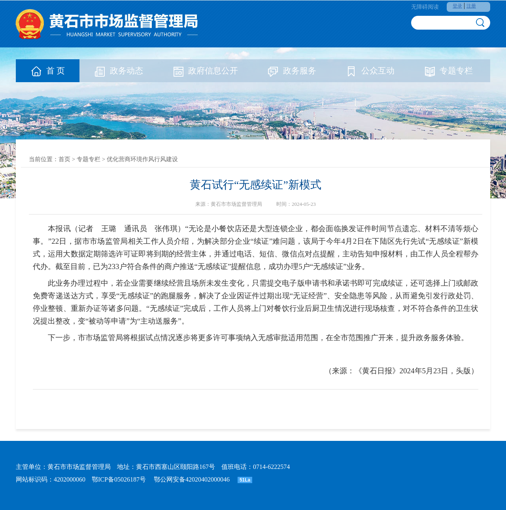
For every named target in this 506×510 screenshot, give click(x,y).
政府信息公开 (205, 70)
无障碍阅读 (425, 7)
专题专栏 (448, 70)
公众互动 (370, 70)
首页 (64, 159)
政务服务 (291, 70)
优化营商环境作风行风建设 (142, 159)
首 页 (47, 70)
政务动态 (118, 70)
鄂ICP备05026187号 (119, 479)
